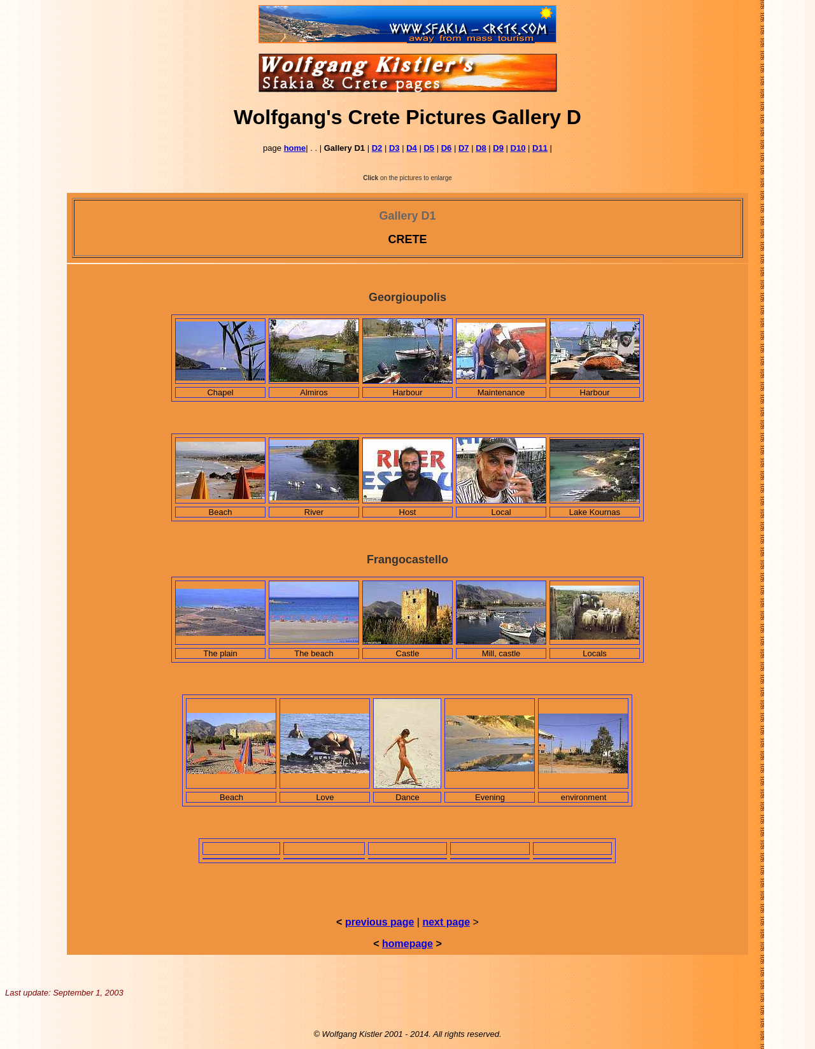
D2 (377, 148)
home (295, 148)
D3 (394, 148)
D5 (428, 148)
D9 (498, 148)
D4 (411, 148)
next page (446, 922)
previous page (379, 922)
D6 (446, 148)
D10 (518, 148)
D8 (481, 148)
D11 (540, 148)
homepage (407, 943)
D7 (463, 148)
